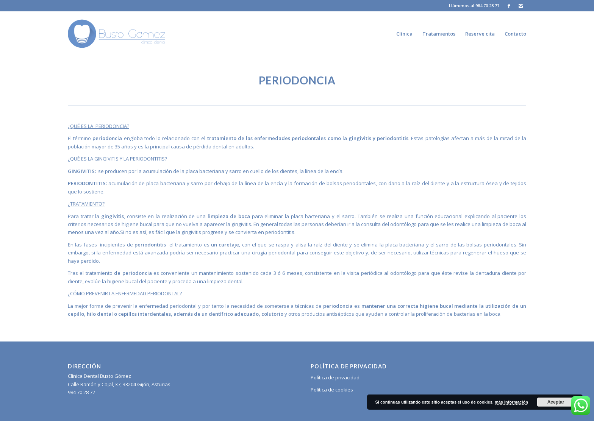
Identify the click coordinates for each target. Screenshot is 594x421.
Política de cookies (332, 389)
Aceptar (555, 402)
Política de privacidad (335, 377)
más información (511, 402)
